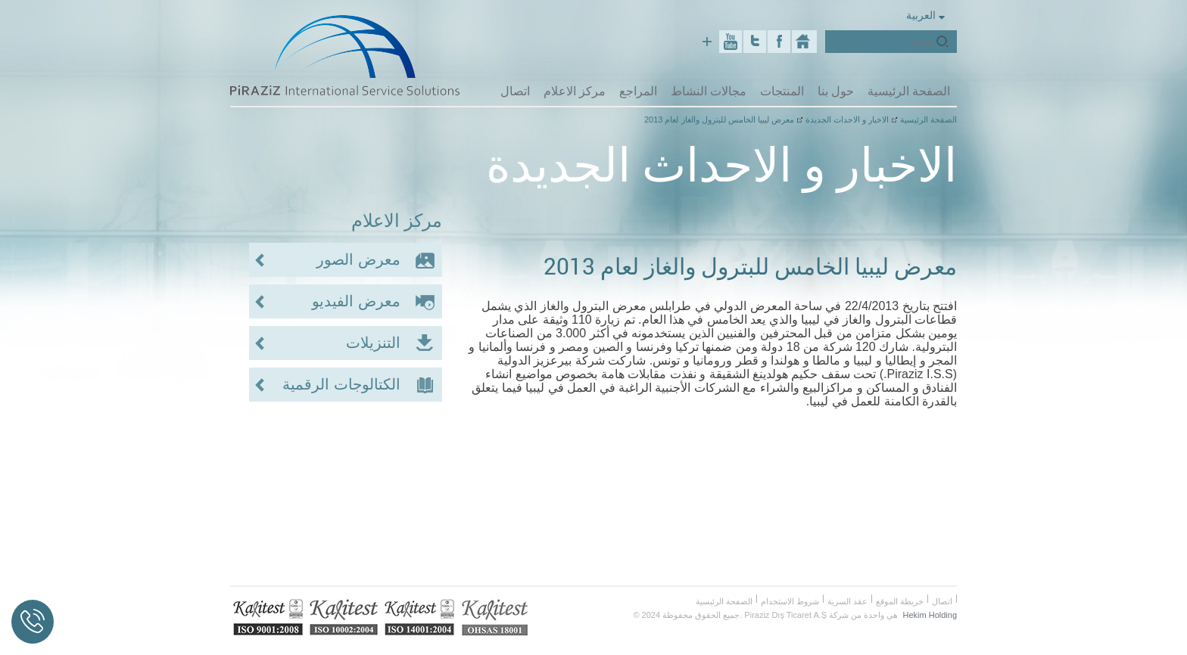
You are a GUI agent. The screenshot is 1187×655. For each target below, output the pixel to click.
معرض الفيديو (356, 301)
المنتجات (782, 90)
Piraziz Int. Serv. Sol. (804, 41)
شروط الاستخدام (790, 601)
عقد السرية (847, 601)
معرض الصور (358, 259)
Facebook (779, 41)
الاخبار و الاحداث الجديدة (847, 119)
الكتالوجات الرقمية (341, 384)
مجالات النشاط (708, 90)
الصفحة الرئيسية (909, 90)
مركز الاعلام (575, 90)
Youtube (730, 41)
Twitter (754, 41)
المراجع (638, 90)
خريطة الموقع (900, 601)
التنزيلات (373, 342)
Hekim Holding (929, 614)
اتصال (515, 90)
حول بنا (836, 90)
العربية (925, 14)
